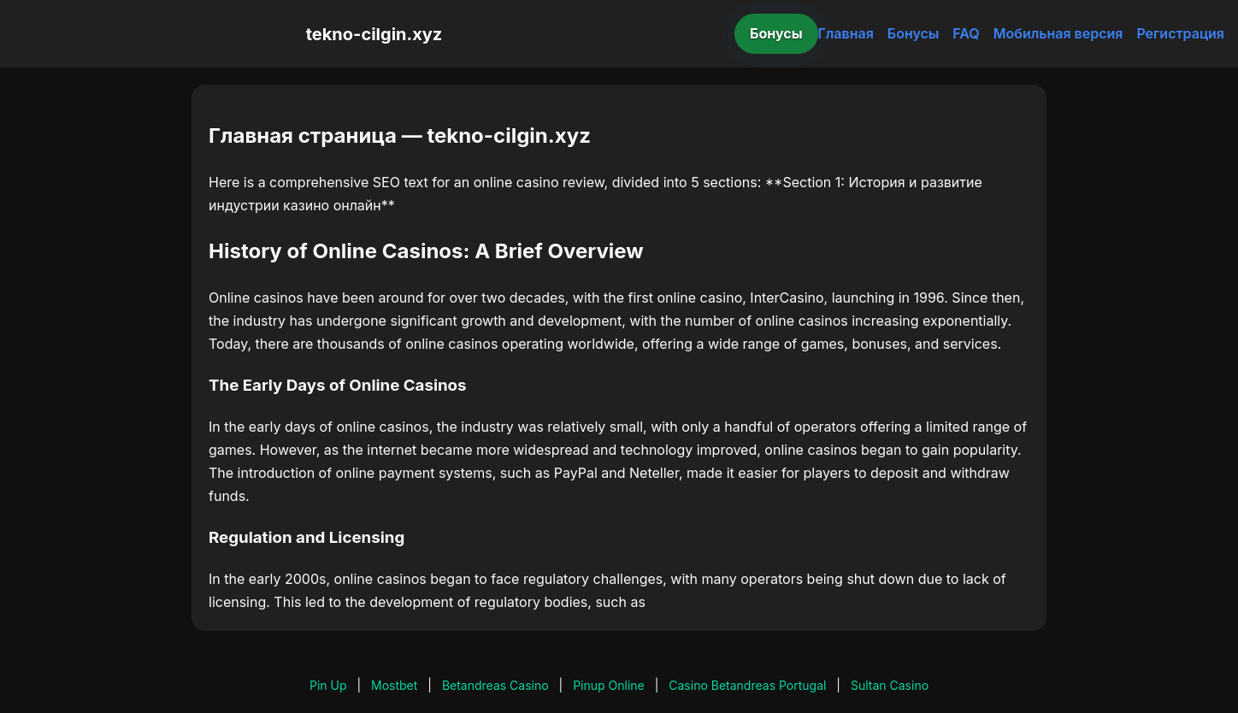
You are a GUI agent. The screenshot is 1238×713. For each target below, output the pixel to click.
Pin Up (328, 685)
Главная (846, 33)
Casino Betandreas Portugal (747, 685)
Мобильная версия (1058, 33)
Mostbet (394, 685)
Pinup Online (609, 685)
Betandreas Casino (495, 685)
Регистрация (1180, 33)
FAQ (965, 33)
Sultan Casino (889, 685)
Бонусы (776, 33)
